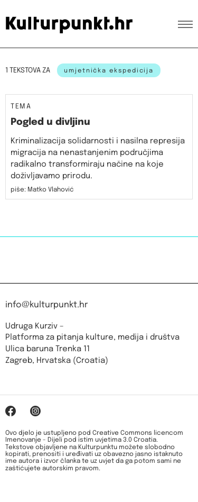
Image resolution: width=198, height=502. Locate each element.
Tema (21, 107)
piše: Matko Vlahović (42, 190)
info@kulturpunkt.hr (46, 304)
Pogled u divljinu (50, 122)
